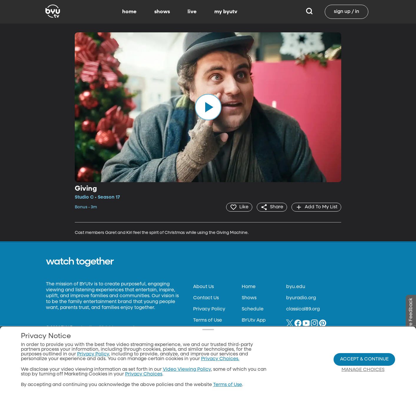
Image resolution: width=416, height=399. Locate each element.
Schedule (252, 309)
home (129, 11)
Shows (249, 298)
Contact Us (206, 298)
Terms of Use (207, 320)
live (192, 11)
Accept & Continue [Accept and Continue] (364, 359)
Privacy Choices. (220, 359)
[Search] (309, 12)
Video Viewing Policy (187, 370)
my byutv (225, 11)
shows (162, 11)
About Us (203, 287)
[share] (272, 207)
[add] (316, 207)
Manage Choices (363, 370)
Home (249, 287)
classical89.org (303, 309)
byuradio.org (301, 298)
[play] (208, 107)
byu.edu (295, 287)
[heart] (239, 207)
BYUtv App (254, 320)
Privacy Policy (209, 309)
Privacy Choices (143, 374)
